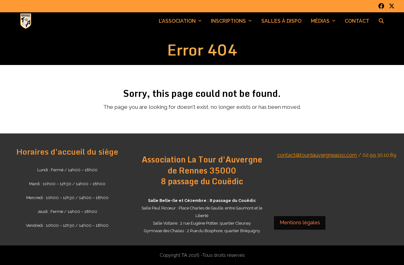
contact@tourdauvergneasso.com (317, 155)
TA (184, 255)
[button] (381, 21)
